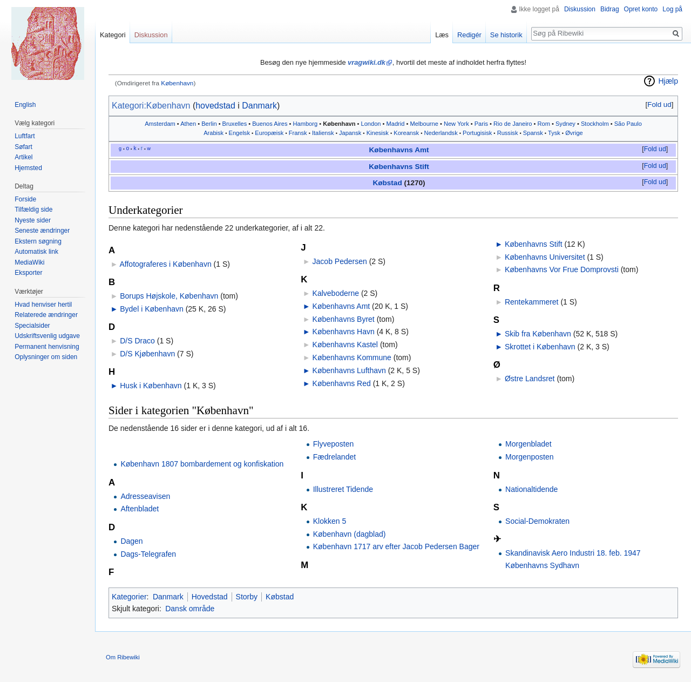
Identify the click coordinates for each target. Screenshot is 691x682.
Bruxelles (234, 123)
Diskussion (579, 9)
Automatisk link (36, 251)
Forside (25, 199)
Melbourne (424, 123)
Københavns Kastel (345, 344)
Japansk (350, 133)
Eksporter (28, 272)
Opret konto (641, 9)
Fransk (298, 133)
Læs (442, 35)
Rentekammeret (532, 302)
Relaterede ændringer (46, 315)
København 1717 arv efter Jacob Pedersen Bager (396, 546)
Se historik (506, 35)
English (25, 105)
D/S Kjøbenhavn (147, 353)
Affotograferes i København (165, 264)
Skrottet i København (540, 346)
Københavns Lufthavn (349, 370)
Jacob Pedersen (340, 261)
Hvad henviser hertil (43, 304)
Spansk (533, 133)
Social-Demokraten (537, 521)
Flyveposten (333, 444)
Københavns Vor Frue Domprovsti (562, 269)
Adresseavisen (145, 496)
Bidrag (609, 9)
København (177, 82)
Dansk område (189, 608)
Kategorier (129, 596)
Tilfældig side (33, 209)
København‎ (339, 123)
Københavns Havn (344, 331)
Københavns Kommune (352, 357)
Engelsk (239, 133)
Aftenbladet (139, 508)
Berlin (208, 123)
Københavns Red (342, 383)
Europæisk (269, 133)
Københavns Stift (399, 167)
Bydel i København (152, 309)
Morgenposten (529, 457)
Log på (672, 9)
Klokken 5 (329, 521)
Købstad (387, 183)
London (371, 123)
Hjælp (668, 81)
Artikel (23, 157)
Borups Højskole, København (169, 296)
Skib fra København (538, 333)
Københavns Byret (344, 319)
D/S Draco (137, 340)
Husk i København (150, 385)
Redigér (469, 35)
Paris (481, 123)
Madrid (396, 123)
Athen (188, 123)
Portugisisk (477, 133)
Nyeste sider (33, 220)
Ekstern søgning (38, 241)
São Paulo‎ (628, 123)
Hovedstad (210, 596)
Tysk (554, 133)
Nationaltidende (531, 489)
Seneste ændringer (42, 230)
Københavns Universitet (545, 257)
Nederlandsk (440, 133)
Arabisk (213, 133)
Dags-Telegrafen (148, 554)
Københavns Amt (399, 150)
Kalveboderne (336, 293)
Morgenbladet (528, 444)
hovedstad (215, 105)
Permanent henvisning (47, 346)
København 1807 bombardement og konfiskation (201, 464)
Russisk (507, 133)
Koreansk (406, 133)
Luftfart (25, 136)
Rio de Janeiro (512, 123)
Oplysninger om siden (46, 357)
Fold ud (659, 104)
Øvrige (574, 133)
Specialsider (32, 325)
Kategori (113, 35)
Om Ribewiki (123, 657)
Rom (544, 123)
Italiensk (323, 133)
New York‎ (456, 123)
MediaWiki (29, 262)
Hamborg (305, 123)
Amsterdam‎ (160, 123)
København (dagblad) (349, 534)
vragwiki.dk (366, 62)
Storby (247, 596)
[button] (659, 104)
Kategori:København (151, 105)
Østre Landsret (530, 378)
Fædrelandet (334, 457)
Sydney (565, 123)
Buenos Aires (269, 123)
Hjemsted (28, 168)
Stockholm (595, 123)
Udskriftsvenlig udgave (47, 336)
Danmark (259, 105)
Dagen (131, 541)
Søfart (23, 147)
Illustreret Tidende (343, 489)
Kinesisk (378, 133)
